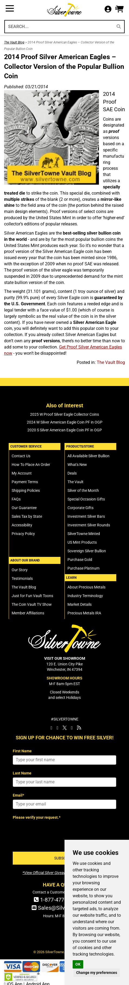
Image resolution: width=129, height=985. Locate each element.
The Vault (75, 482)
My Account (22, 473)
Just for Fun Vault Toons (32, 596)
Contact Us (21, 456)
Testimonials (22, 578)
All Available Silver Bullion (88, 456)
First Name (22, 751)
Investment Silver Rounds (88, 525)
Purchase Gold (79, 559)
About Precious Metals (86, 587)
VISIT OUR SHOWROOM (64, 658)
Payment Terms (25, 482)
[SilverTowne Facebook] (51, 727)
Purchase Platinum (83, 568)
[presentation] (54, 832)
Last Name (22, 773)
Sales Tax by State (27, 516)
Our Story (20, 570)
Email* (18, 795)
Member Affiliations (28, 613)
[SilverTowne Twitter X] (65, 727)
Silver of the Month (83, 490)
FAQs (16, 499)
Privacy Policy (23, 534)
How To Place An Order (31, 464)
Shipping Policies (26, 490)
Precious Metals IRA (84, 613)
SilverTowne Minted (83, 534)
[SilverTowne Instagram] (57, 727)
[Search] (118, 27)
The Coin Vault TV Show (32, 604)
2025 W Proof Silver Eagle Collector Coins (64, 414)
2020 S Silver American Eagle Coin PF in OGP (64, 430)
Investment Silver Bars (86, 516)
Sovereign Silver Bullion (86, 551)
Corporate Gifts (80, 508)
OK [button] (77, 964)
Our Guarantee (24, 508)
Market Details (79, 604)
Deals (72, 473)
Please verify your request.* (36, 817)
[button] (119, 9)
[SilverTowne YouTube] (72, 727)
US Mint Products (82, 542)
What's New (77, 464)
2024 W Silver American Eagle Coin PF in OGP (64, 422)
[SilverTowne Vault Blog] (79, 727)
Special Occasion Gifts (86, 499)
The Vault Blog (14, 42)
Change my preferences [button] (96, 972)
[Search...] (58, 26)
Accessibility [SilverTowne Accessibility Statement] (22, 525)
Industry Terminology (85, 596)
